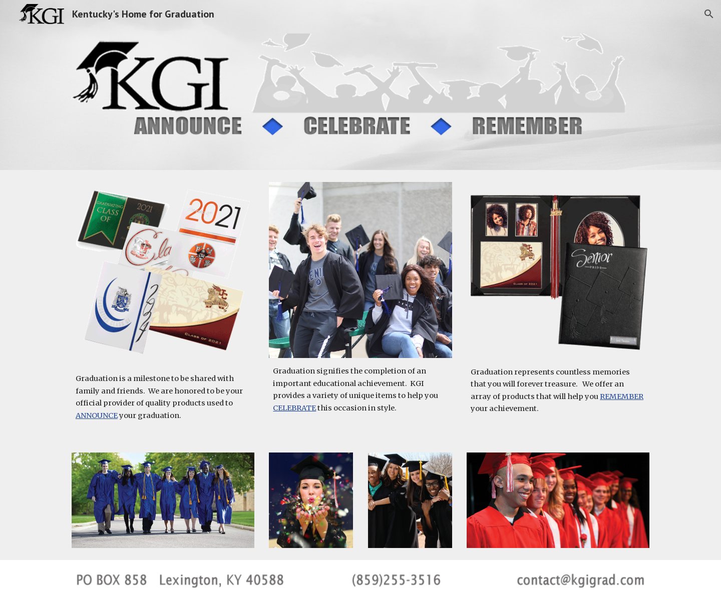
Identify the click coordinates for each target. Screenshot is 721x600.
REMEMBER (621, 396)
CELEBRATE (294, 408)
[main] (163, 397)
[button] (709, 14)
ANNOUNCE (97, 415)
